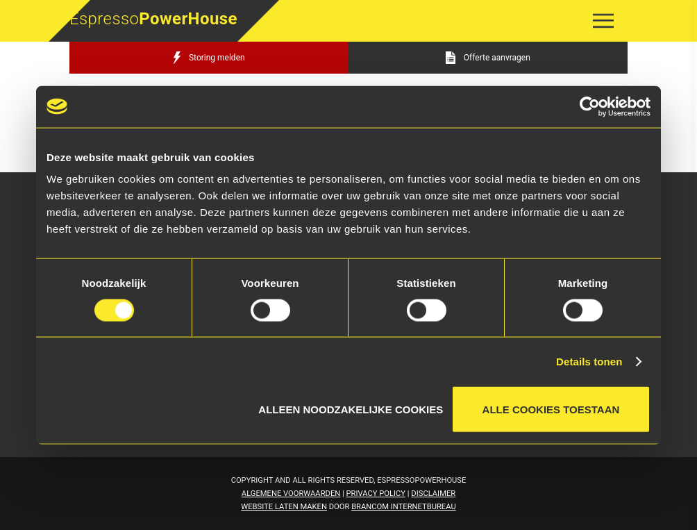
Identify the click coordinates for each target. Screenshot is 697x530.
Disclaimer (433, 493)
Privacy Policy (376, 493)
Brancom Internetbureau (403, 506)
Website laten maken (284, 506)
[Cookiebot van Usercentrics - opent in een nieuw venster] (589, 106)
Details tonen (589, 361)
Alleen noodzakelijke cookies (350, 407)
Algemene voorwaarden (291, 493)
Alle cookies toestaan (551, 409)
